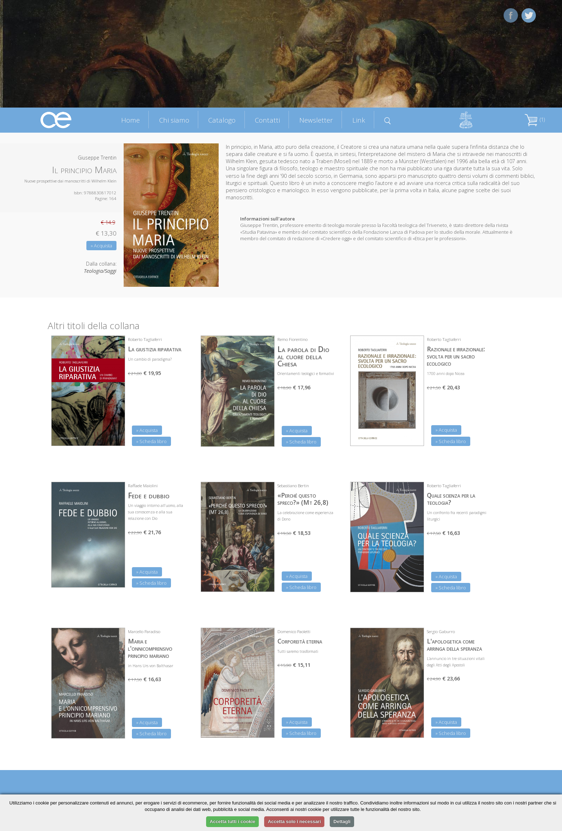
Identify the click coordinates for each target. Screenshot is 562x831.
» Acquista (101, 245)
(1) (535, 119)
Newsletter (316, 119)
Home (130, 119)
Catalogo (221, 119)
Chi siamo (174, 119)
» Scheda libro (151, 441)
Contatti (267, 119)
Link (358, 119)
